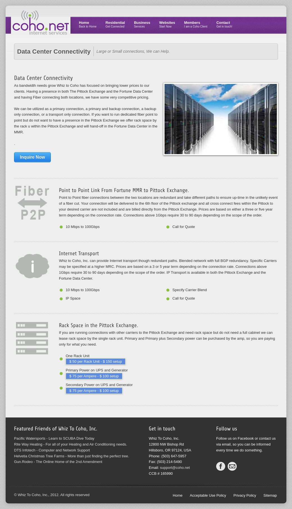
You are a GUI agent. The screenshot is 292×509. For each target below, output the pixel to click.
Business (142, 24)
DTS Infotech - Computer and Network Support (52, 450)
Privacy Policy (244, 495)
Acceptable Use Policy (208, 495)
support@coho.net (175, 467)
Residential (115, 24)
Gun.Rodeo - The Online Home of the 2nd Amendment (58, 462)
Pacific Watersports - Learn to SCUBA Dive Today (54, 438)
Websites (167, 24)
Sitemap (270, 495)
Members (195, 24)
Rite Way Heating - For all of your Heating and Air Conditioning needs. (70, 444)
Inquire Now (32, 157)
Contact (224, 24)
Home (88, 24)
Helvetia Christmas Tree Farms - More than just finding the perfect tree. (71, 456)
